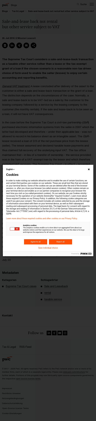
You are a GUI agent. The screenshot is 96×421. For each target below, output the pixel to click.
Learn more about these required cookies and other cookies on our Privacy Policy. (42, 218)
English (10, 169)
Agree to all (35, 242)
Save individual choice (48, 248)
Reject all (60, 242)
